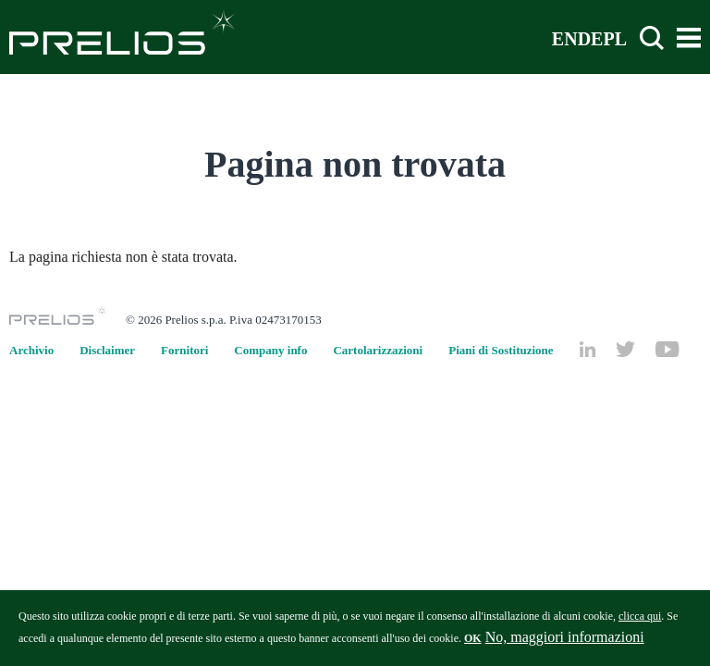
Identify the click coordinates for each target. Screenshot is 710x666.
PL (615, 38)
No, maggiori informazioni (564, 641)
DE (591, 38)
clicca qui (639, 620)
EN (565, 38)
